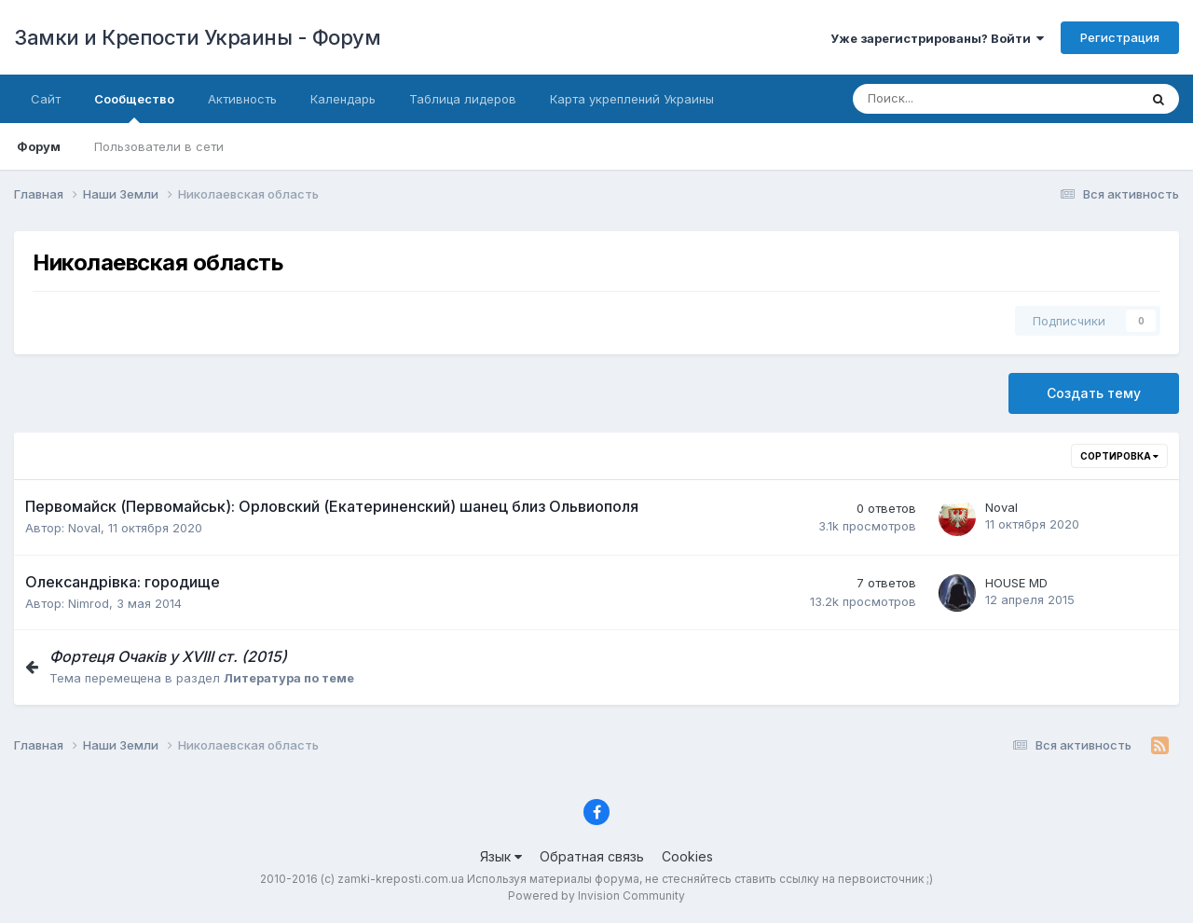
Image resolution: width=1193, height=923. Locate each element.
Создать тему (1094, 393)
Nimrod (88, 603)
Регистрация (1119, 37)
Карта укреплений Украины (632, 98)
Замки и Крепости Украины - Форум (197, 37)
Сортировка (1119, 456)
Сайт (46, 98)
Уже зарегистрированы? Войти (937, 38)
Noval (84, 527)
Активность (242, 98)
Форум (39, 146)
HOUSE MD (1016, 582)
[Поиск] (933, 99)
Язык (501, 856)
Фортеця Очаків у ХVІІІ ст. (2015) (168, 656)
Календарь (343, 98)
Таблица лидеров (462, 98)
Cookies (687, 856)
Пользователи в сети (159, 146)
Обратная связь (592, 856)
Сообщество (134, 107)
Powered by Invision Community (596, 895)
